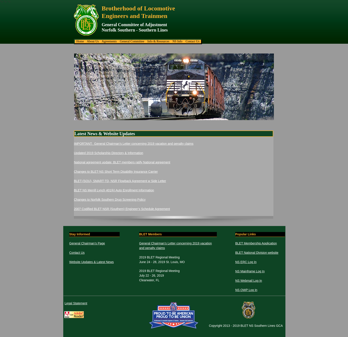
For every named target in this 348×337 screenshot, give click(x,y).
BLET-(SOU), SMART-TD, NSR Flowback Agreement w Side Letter (120, 181)
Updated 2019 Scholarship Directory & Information (108, 153)
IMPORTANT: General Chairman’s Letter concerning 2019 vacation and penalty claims (134, 143)
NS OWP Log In (246, 290)
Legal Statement (76, 303)
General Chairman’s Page (87, 243)
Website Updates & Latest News (91, 262)
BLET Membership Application (256, 243)
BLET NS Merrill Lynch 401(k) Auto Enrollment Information (114, 190)
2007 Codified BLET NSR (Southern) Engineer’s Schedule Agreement (122, 209)
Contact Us (77, 252)
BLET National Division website (256, 252)
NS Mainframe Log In (250, 271)
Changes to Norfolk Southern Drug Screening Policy (110, 199)
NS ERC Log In (246, 262)
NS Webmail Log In (248, 280)
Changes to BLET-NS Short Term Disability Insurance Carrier (116, 171)
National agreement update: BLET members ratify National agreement (122, 162)
